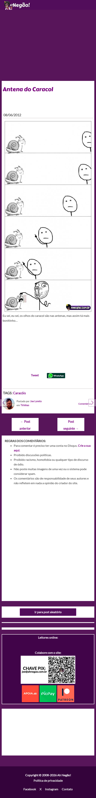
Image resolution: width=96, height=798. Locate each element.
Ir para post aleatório (48, 612)
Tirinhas (25, 405)
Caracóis (19, 393)
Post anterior (25, 423)
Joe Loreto (36, 401)
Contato (67, 789)
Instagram (51, 789)
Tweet (35, 375)
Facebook (29, 789)
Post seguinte (71, 423)
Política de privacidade (48, 780)
